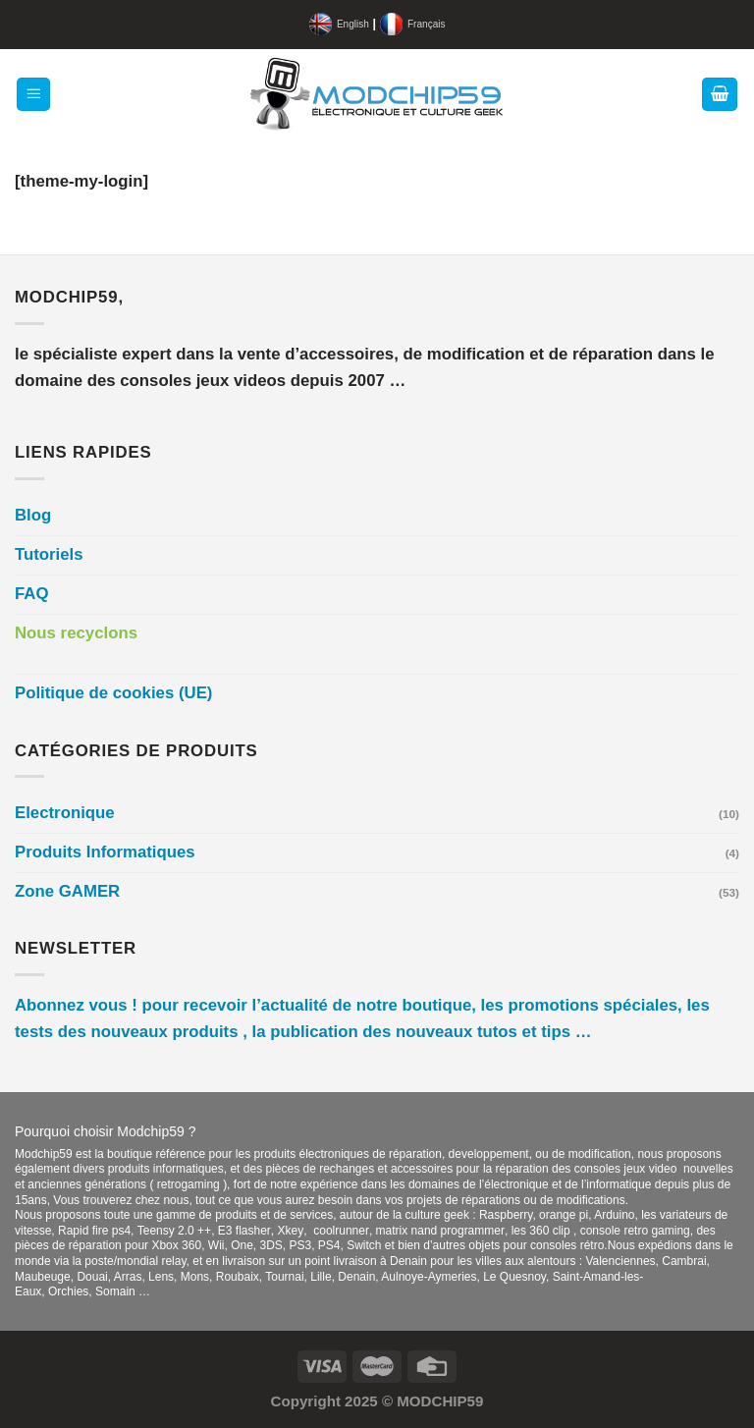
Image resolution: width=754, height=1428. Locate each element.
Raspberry (505, 1215)
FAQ (32, 593)
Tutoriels (49, 554)
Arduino (614, 1215)
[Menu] (34, 94)
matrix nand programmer (440, 1230)
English (353, 24)
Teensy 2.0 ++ (174, 1230)
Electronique (65, 812)
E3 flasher (244, 1230)
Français (426, 24)
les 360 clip (542, 1230)
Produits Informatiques (105, 852)
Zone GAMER (67, 891)
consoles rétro (567, 1245)
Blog (33, 515)
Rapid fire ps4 (94, 1230)
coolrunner (341, 1230)
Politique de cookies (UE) (113, 693)
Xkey (291, 1230)
